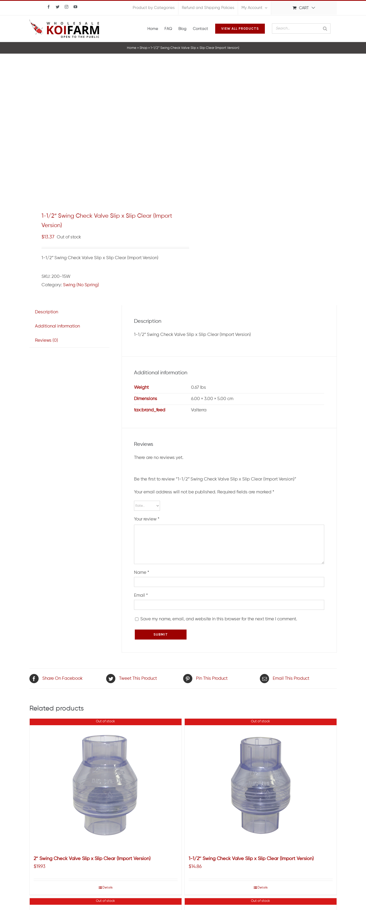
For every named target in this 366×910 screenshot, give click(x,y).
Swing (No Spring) (81, 285)
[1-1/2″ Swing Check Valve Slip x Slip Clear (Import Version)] (261, 784)
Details (107, 887)
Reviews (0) (46, 340)
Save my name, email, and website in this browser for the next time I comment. (218, 619)
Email (141, 595)
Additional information (57, 326)
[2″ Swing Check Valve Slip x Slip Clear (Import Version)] (106, 784)
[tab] (46, 312)
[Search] (325, 28)
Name (141, 572)
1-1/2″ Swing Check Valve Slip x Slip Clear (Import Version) (251, 858)
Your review (146, 519)
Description (46, 312)
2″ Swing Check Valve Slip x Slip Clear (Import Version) (92, 858)
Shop (143, 48)
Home (131, 48)
